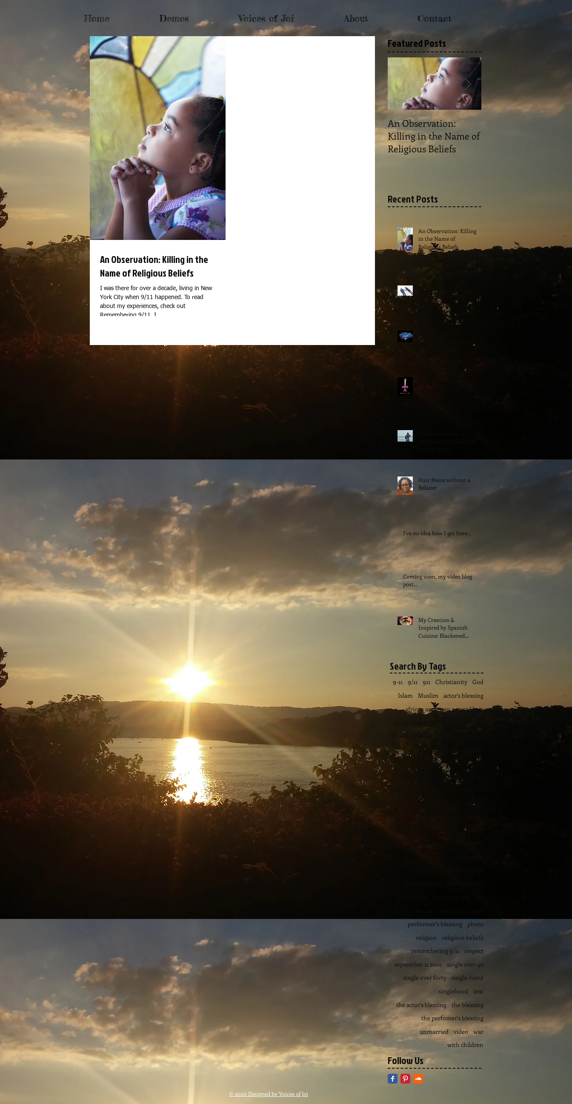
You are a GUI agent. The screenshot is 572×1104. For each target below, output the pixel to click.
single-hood (467, 977)
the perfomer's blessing (452, 1018)
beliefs (399, 736)
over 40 (422, 910)
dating (474, 763)
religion (426, 937)
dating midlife (421, 776)
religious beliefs (462, 937)
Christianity (451, 682)
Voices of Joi (293, 1093)
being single (410, 722)
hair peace (426, 803)
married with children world (445, 870)
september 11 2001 (418, 964)
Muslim (428, 695)
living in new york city (454, 816)
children (441, 749)
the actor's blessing (421, 1005)
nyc (478, 897)
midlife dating (423, 883)
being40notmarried (457, 722)
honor (453, 803)
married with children (453, 857)
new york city (451, 897)
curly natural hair (438, 763)
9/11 (413, 682)
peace (476, 910)
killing (475, 803)
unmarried (434, 1031)
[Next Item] (468, 83)
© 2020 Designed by (254, 1093)
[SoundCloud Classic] (418, 1079)
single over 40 (465, 964)
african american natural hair (444, 709)
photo (475, 924)
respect (473, 951)
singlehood (453, 991)
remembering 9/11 (435, 951)
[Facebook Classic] (393, 1079)
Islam (405, 695)
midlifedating (465, 883)
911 (426, 682)
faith (450, 789)
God (477, 682)
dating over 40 (464, 776)
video (461, 1031)
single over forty (424, 977)
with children (465, 1045)
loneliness (448, 830)
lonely (475, 830)
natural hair (413, 897)
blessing (424, 736)
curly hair (470, 749)
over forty (450, 910)
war (478, 1031)
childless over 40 (461, 736)
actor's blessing (463, 695)
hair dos (472, 789)
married (472, 843)
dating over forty (416, 789)
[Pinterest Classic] (405, 1079)
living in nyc (413, 830)
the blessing (467, 1005)
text (478, 991)
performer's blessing (435, 924)
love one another (434, 843)
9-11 (398, 682)
